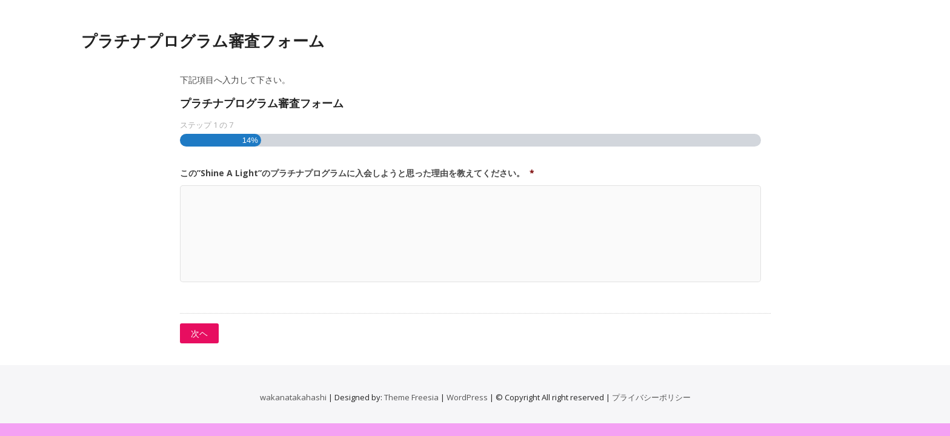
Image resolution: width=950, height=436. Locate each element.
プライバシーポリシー (651, 397)
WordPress (467, 397)
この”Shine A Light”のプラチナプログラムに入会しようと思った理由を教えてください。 (357, 173)
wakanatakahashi (293, 397)
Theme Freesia (411, 397)
